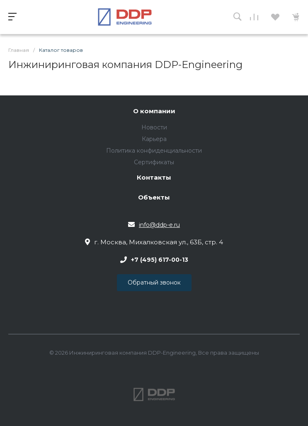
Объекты (154, 197)
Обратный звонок (154, 282)
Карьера (154, 139)
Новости (154, 127)
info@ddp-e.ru (159, 225)
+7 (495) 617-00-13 (159, 259)
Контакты (154, 177)
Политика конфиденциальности (154, 150)
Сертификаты (154, 162)
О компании (154, 111)
